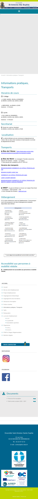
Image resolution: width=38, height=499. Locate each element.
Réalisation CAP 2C (19, 491)
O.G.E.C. (9, 330)
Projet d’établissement (9, 293)
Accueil (3, 75)
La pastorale (9, 320)
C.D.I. (8, 318)
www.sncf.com (22, 191)
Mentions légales (8, 335)
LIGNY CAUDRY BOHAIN (8, 177)
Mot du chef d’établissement (11, 290)
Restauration (6, 313)
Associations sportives (12, 322)
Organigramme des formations (11, 298)
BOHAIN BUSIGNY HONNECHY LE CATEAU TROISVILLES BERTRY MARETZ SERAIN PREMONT (18, 181)
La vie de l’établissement (10, 316)
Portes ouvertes (7, 304)
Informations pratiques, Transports (12, 307)
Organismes (6, 325)
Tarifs (4, 310)
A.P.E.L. (8, 327)
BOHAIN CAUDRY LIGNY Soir (9, 172)
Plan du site (23, 496)
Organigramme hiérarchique (11, 296)
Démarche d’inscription (9, 301)
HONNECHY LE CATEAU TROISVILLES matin (14, 175)
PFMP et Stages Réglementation (12, 332)
